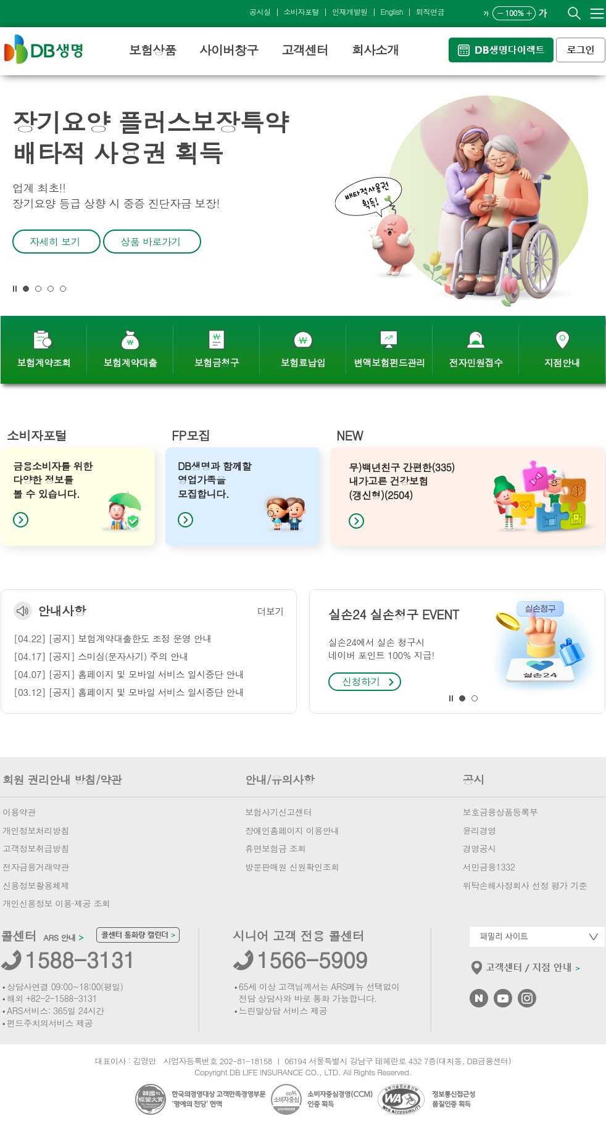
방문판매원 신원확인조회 (292, 867)
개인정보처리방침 (35, 830)
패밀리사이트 (537, 937)
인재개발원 (350, 11)
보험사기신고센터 (278, 812)
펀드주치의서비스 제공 (50, 1023)
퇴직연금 (430, 11)
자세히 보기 (55, 241)
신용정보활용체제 (35, 885)
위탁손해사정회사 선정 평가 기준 (525, 885)
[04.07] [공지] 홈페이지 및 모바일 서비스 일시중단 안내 (129, 674)
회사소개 (375, 50)
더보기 (270, 611)
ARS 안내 (63, 937)
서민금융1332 (489, 867)
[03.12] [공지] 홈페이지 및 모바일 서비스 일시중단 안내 (129, 691)
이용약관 (19, 812)
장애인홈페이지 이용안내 (292, 830)
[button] (15, 289)
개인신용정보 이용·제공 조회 (56, 903)
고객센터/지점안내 (526, 970)
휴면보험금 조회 (275, 848)
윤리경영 (479, 830)
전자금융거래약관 (35, 867)
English (392, 11)
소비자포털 (302, 11)
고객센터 (304, 50)
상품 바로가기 (150, 241)
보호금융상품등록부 (500, 812)
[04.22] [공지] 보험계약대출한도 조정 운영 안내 (113, 638)
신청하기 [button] (361, 681)
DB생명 (43, 49)
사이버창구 (228, 50)
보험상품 (152, 50)
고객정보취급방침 (35, 848)
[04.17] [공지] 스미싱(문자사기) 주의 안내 (101, 656)
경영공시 (479, 848)
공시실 (260, 11)
